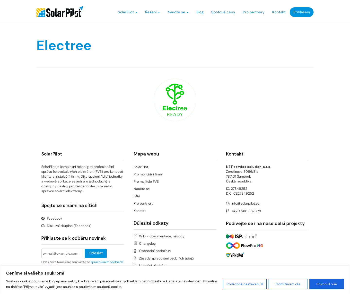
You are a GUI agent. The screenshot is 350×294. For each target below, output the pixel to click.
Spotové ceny (223, 12)
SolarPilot (127, 12)
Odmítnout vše (288, 284)
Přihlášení (301, 12)
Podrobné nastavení (243, 284)
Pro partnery (253, 12)
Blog (199, 12)
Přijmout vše (326, 284)
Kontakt (279, 12)
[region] (175, 280)
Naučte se (178, 12)
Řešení (152, 12)
